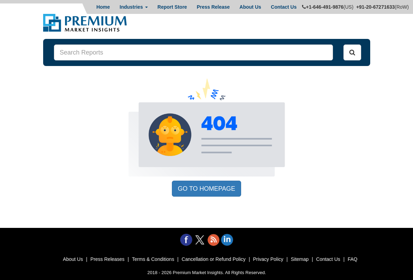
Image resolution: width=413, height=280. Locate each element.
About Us (250, 7)
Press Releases (107, 259)
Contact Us (284, 7)
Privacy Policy (268, 259)
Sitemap (300, 259)
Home (103, 7)
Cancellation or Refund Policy (214, 259)
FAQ (352, 259)
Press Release (213, 7)
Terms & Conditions (153, 259)
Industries (134, 7)
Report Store (172, 7)
